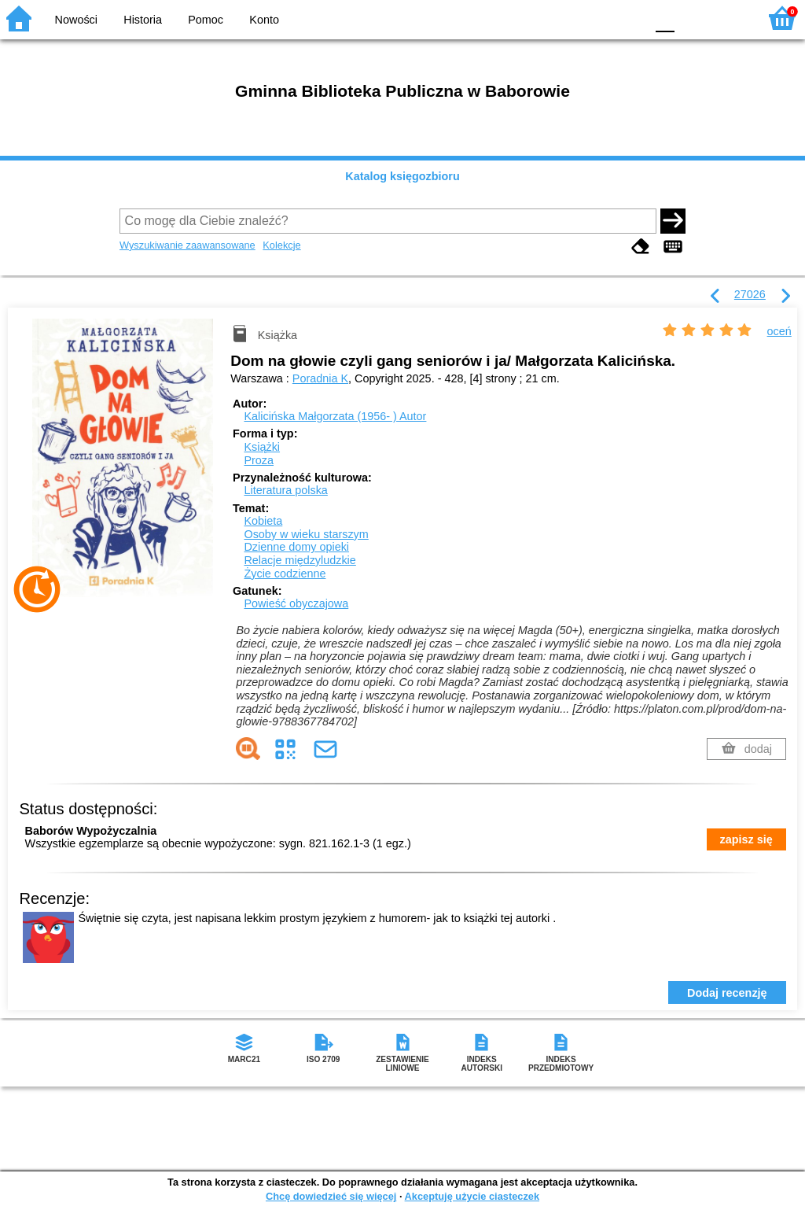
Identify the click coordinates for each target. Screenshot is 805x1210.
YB (596, 17)
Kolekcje (281, 245)
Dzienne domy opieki (296, 546)
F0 (664, 17)
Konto (264, 19)
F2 (728, 17)
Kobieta (263, 521)
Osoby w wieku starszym (306, 534)
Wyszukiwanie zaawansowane (187, 245)
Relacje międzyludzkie (299, 560)
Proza (259, 460)
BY (628, 17)
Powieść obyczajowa (296, 603)
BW (565, 17)
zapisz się (746, 839)
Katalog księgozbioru (402, 176)
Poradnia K (320, 378)
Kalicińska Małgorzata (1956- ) (335, 416)
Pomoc (205, 19)
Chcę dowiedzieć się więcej (331, 1196)
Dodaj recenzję (727, 993)
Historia (142, 19)
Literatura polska (285, 490)
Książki (262, 447)
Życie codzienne (284, 573)
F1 (692, 17)
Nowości (76, 19)
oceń (779, 331)
